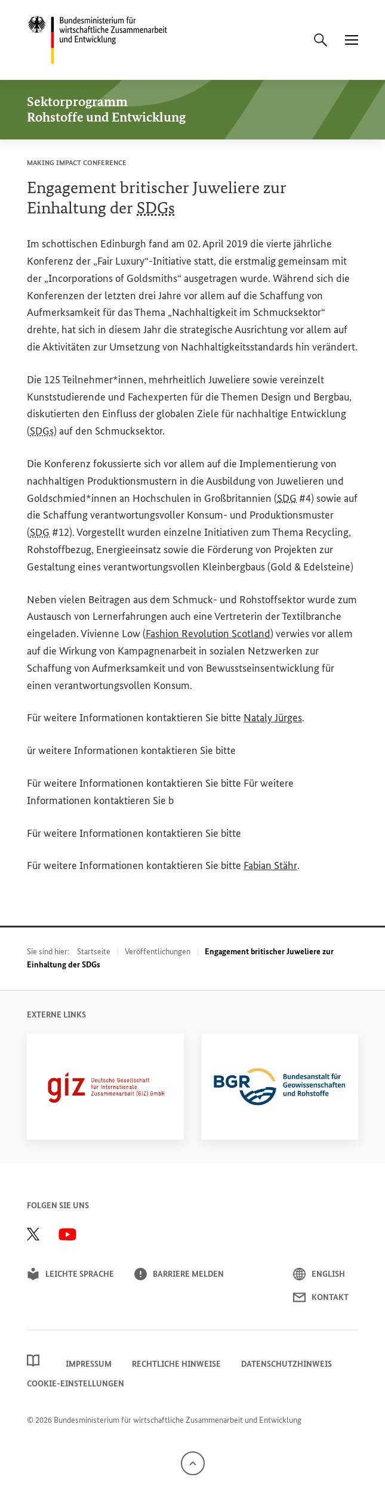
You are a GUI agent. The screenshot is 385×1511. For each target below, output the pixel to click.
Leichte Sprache (70, 1274)
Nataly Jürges (273, 717)
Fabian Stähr (270, 865)
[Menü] (351, 39)
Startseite (93, 952)
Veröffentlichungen (157, 952)
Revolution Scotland (208, 633)
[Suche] (320, 39)
